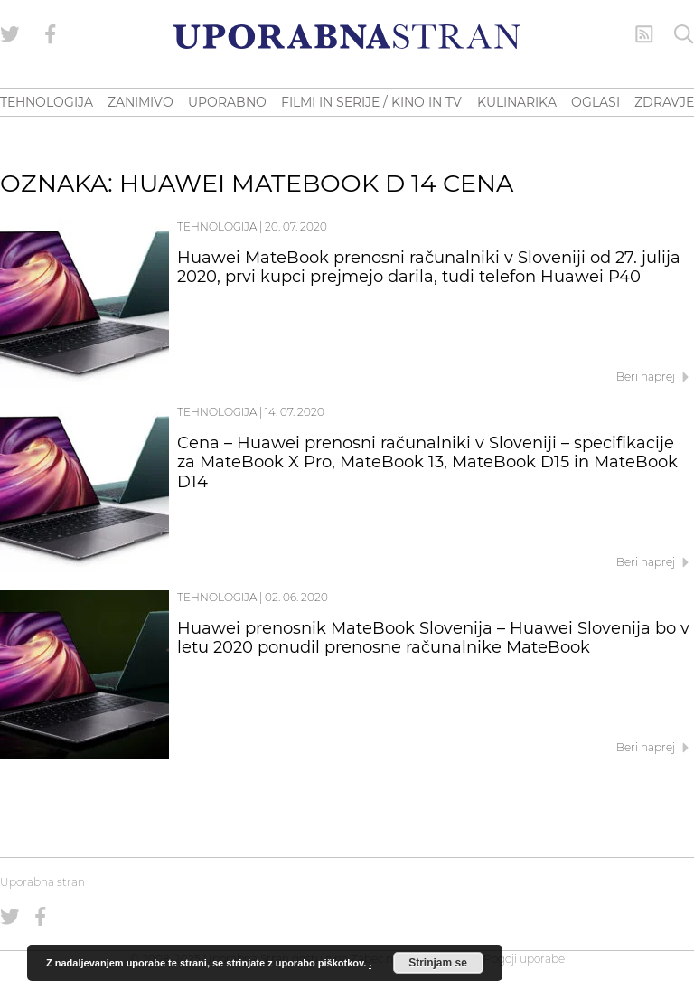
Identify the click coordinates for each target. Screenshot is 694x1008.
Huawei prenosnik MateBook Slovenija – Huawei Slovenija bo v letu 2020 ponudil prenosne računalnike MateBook (433, 638)
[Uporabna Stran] (347, 36)
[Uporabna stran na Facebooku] (51, 34)
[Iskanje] (684, 34)
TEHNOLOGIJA (46, 102)
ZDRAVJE (664, 102)
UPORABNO (227, 102)
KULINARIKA (517, 102)
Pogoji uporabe (524, 959)
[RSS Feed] (644, 34)
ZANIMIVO (141, 102)
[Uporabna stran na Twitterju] (10, 34)
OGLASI (595, 102)
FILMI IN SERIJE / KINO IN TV (371, 102)
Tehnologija (217, 226)
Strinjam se (437, 962)
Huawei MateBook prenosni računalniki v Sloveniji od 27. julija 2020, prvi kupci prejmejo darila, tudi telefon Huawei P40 (428, 267)
